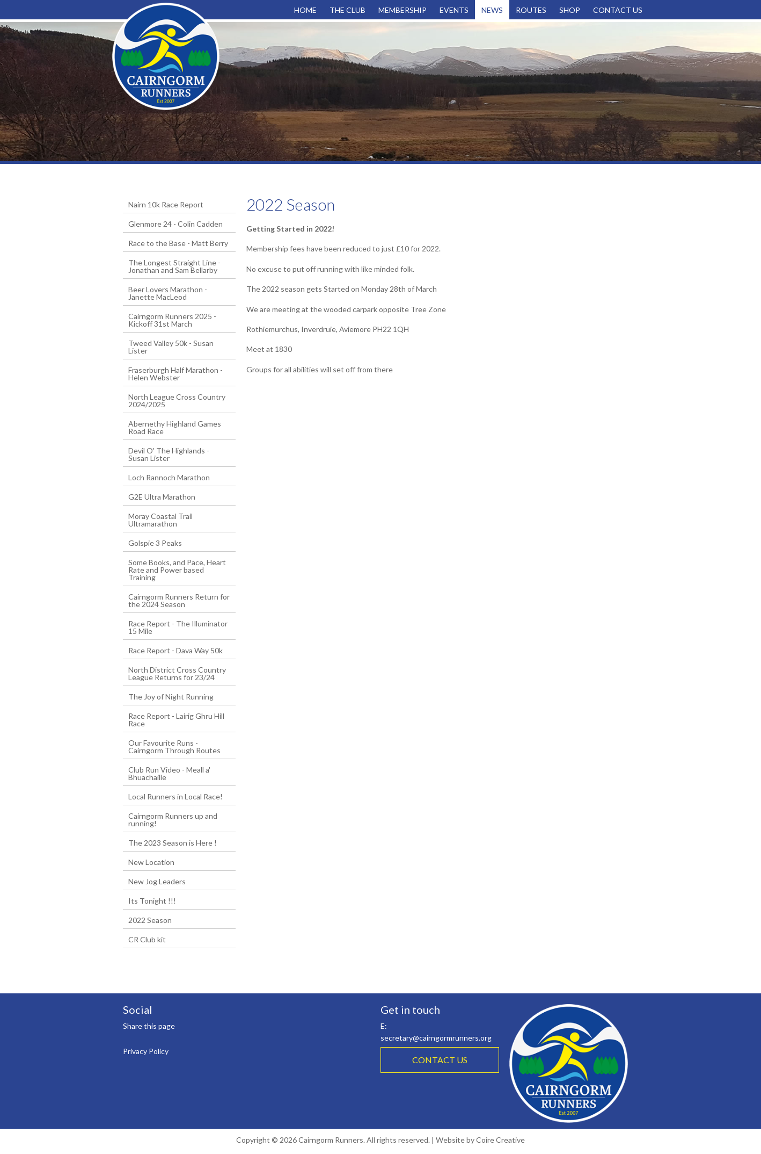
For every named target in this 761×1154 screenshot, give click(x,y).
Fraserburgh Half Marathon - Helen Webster (175, 373)
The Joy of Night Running (171, 696)
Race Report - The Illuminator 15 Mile (178, 627)
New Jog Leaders (157, 881)
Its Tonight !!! (152, 900)
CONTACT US (439, 1060)
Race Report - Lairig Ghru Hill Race (176, 719)
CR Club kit (147, 939)
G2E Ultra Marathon (161, 496)
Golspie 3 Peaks (155, 542)
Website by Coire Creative (480, 1139)
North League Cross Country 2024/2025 (176, 400)
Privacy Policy (146, 1051)
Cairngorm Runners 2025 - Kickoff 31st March (172, 320)
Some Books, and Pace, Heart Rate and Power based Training (177, 570)
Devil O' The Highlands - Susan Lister (168, 454)
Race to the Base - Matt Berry (178, 243)
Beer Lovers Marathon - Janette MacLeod (167, 293)
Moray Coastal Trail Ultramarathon (160, 519)
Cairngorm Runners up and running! (172, 819)
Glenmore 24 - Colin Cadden (175, 223)
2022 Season (150, 920)
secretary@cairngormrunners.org (436, 1037)
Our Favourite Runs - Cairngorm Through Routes (174, 746)
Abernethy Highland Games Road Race (174, 427)
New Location (151, 862)
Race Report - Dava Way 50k (175, 650)
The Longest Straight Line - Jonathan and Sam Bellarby (174, 266)
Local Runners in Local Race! (175, 796)
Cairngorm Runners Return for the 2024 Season (179, 600)
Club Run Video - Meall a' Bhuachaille (169, 773)
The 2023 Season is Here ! (172, 842)
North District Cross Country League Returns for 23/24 (177, 673)
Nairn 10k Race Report (165, 204)
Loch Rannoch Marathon (169, 477)
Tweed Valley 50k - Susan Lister (171, 346)
